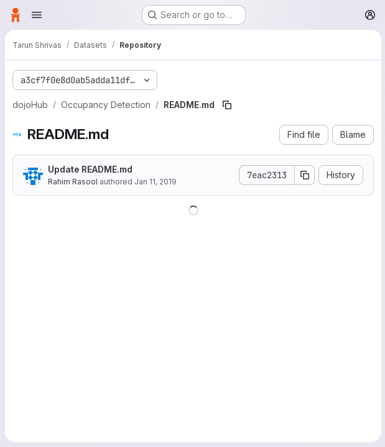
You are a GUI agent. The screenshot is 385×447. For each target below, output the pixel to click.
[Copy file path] (227, 105)
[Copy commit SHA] (303, 175)
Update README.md (90, 169)
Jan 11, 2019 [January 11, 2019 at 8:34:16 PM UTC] (155, 181)
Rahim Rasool (73, 181)
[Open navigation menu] (37, 15)
